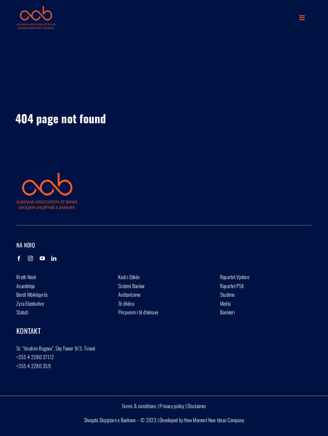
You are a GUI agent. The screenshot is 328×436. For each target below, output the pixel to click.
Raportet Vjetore (234, 277)
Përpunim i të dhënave (138, 312)
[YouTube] (42, 258)
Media (225, 303)
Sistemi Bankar (131, 286)
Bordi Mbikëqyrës (32, 294)
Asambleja (25, 286)
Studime (227, 294)
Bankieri (227, 312)
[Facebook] (18, 258)
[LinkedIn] (53, 258)
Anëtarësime (129, 294)
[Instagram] (30, 258)
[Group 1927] (35, 8)
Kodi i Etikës (129, 277)
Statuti (22, 312)
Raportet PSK (232, 286)
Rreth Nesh (26, 277)
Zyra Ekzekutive (30, 303)
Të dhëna (126, 303)
